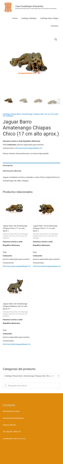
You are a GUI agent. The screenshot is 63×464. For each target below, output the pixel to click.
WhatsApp (21, 438)
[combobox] (31, 375)
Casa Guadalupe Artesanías (29, 6)
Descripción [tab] (8, 165)
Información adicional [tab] (12, 171)
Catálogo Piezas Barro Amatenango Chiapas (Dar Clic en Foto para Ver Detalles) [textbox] (30, 376)
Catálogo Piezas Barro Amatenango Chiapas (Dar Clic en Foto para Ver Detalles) (30, 115)
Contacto (54, 26)
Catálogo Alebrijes (29, 18)
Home (14, 18)
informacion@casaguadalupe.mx (28, 148)
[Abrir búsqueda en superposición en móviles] (31, 385)
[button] (55, 39)
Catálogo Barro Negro (49, 18)
